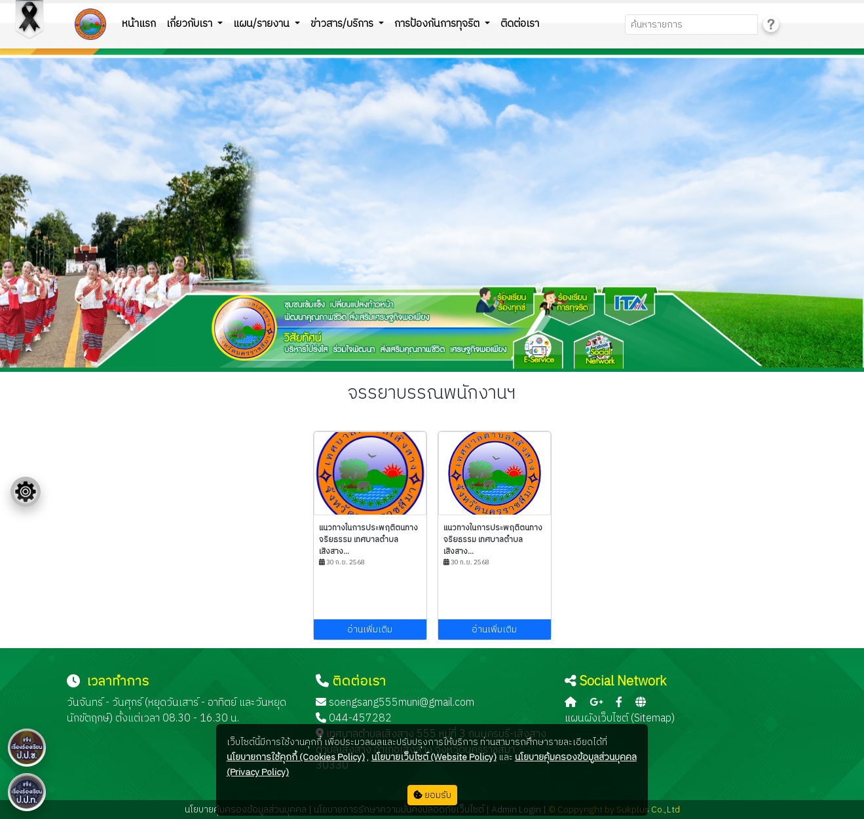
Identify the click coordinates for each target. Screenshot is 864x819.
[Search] (691, 24)
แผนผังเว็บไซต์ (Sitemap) (620, 718)
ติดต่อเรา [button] (519, 24)
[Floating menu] (25, 492)
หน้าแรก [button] (139, 24)
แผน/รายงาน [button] (262, 24)
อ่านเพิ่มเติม (369, 629)
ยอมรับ (432, 795)
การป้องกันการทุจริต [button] (438, 24)
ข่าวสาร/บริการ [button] (343, 24)
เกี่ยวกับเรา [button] (190, 24)
